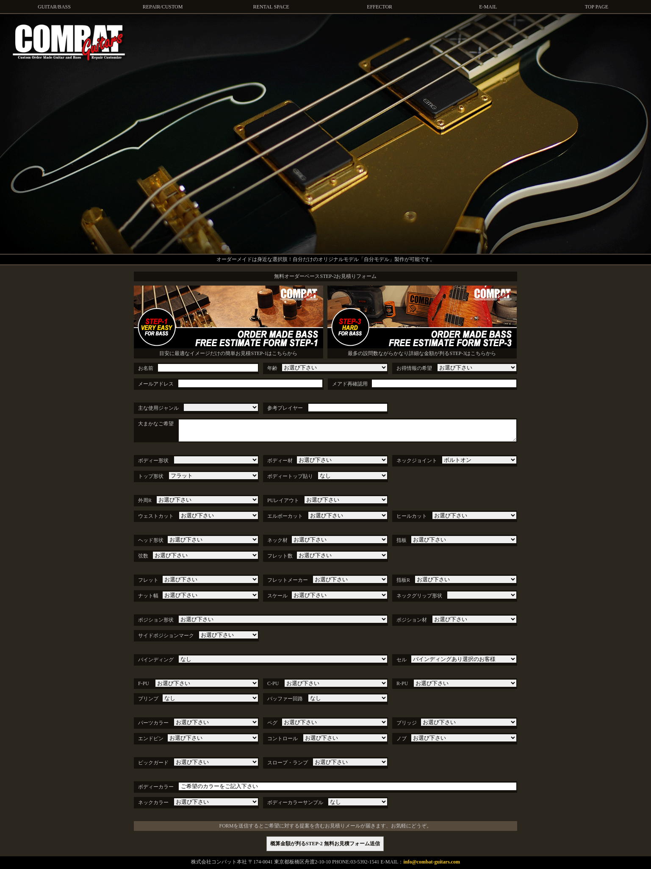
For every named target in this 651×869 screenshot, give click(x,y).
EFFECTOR (379, 7)
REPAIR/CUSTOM (163, 7)
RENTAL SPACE (271, 7)
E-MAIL (488, 7)
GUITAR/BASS (54, 7)
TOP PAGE (596, 7)
